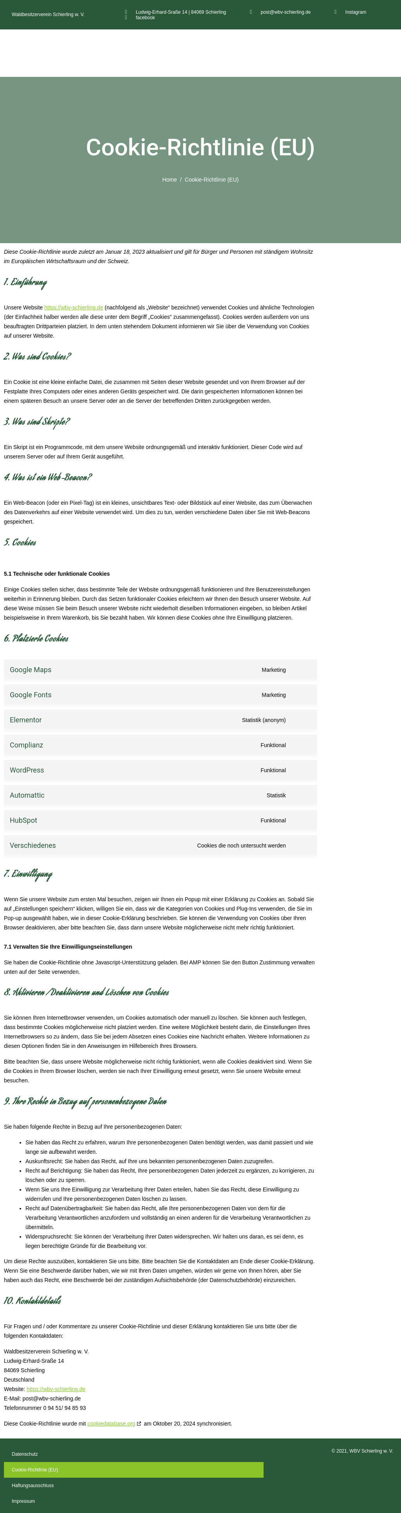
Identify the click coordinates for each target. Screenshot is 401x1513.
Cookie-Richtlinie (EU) (35, 1470)
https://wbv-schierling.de (73, 307)
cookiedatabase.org (111, 1423)
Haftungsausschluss (33, 1485)
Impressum (23, 1501)
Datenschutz (25, 1454)
